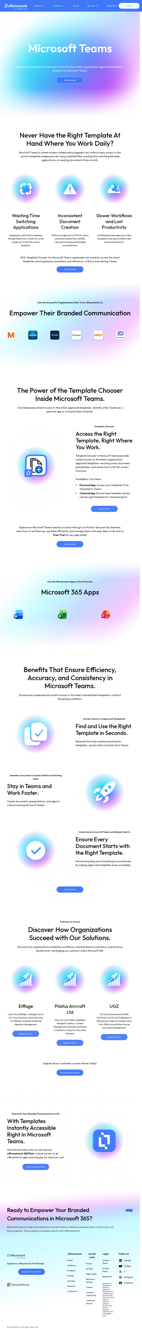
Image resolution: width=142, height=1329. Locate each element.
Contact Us (72, 1291)
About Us (71, 1286)
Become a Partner (90, 1280)
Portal (89, 1263)
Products (71, 1270)
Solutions (71, 1265)
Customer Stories (90, 1302)
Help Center (91, 1274)
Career (89, 1287)
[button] (39, 6)
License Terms (105, 1261)
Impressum (107, 1276)
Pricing (76, 5)
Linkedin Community (91, 1294)
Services (71, 1281)
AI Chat (89, 1269)
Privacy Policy (105, 1270)
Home (70, 1260)
